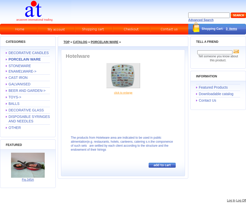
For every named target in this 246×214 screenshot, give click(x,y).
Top (67, 42)
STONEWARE (20, 66)
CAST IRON (18, 78)
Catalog (80, 42)
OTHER (15, 128)
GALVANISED (19, 84)
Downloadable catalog (216, 94)
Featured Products (213, 87)
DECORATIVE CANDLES (29, 53)
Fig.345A (28, 179)
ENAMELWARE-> (22, 71)
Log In (231, 200)
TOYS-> (15, 97)
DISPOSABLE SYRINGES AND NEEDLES (29, 119)
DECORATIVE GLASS (26, 110)
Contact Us (207, 100)
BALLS (14, 104)
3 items (231, 29)
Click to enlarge (123, 92)
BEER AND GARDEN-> (27, 91)
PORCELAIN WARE (104, 42)
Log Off (241, 200)
